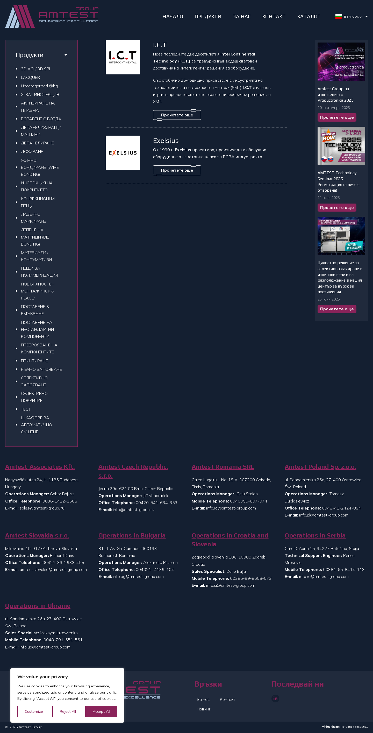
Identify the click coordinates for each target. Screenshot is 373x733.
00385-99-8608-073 (251, 578)
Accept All (101, 711)
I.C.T (160, 45)
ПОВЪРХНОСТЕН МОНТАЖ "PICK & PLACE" (37, 291)
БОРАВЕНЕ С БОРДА (41, 118)
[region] (67, 695)
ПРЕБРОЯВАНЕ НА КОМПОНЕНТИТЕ (39, 348)
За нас (203, 699)
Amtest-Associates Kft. (40, 466)
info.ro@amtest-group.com (231, 508)
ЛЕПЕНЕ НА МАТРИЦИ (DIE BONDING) (35, 236)
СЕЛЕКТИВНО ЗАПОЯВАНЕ (34, 381)
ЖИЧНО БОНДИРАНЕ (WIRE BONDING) (40, 167)
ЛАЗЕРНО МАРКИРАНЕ (33, 218)
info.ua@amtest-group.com (45, 647)
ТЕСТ (26, 409)
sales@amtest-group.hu (42, 508)
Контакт (227, 699)
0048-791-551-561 (63, 639)
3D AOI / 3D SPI (35, 68)
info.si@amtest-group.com (230, 585)
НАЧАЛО (172, 16)
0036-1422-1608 (59, 501)
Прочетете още (337, 117)
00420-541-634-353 (156, 502)
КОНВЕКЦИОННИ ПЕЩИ (38, 202)
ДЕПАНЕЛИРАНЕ (37, 142)
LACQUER (30, 77)
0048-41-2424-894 (341, 508)
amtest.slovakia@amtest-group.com (53, 569)
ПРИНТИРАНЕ (34, 360)
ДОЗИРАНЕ (32, 151)
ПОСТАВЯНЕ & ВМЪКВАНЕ (35, 310)
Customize (34, 711)
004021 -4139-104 (155, 569)
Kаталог (308, 16)
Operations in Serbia (315, 535)
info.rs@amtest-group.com (324, 576)
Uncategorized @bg (39, 85)
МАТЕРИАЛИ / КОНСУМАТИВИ (36, 256)
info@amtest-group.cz (134, 509)
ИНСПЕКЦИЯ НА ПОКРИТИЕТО (37, 186)
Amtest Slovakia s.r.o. (37, 535)
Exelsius (166, 140)
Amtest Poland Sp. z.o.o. (320, 466)
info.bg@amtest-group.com (138, 576)
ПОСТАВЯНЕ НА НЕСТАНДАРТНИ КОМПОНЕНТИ (37, 329)
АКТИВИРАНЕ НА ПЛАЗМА (38, 106)
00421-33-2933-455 (63, 562)
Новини (204, 708)
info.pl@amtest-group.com (323, 515)
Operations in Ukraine (37, 605)
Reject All (68, 711)
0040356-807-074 (248, 501)
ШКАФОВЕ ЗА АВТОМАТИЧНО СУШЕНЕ (36, 424)
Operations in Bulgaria (132, 535)
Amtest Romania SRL (223, 466)
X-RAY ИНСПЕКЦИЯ (40, 94)
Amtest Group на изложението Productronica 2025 (336, 94)
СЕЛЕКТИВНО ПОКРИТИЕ (34, 397)
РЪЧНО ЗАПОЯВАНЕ (41, 369)
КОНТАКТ (274, 16)
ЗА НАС (242, 16)
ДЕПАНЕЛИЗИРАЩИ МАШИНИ (41, 131)
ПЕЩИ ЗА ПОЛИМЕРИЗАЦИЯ (39, 272)
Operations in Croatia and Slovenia (230, 540)
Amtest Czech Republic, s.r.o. (133, 471)
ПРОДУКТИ (208, 16)
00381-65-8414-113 (344, 569)
